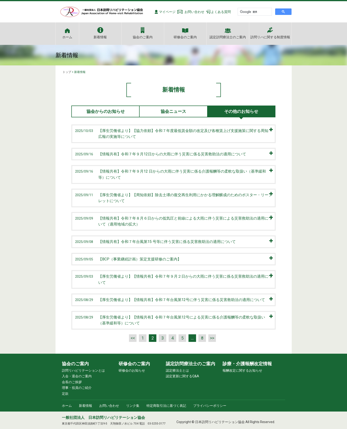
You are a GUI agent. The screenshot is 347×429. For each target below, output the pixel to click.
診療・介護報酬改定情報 (247, 363)
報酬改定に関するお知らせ (242, 370)
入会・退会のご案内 (77, 376)
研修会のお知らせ (132, 370)
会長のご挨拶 (72, 382)
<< (133, 338)
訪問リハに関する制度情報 (270, 37)
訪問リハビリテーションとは (83, 370)
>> (212, 338)
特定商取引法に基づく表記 (166, 406)
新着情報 (100, 37)
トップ (67, 72)
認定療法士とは (177, 370)
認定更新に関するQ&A (182, 376)
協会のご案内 (143, 37)
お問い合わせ (194, 12)
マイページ (167, 12)
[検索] (254, 12)
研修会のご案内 (185, 37)
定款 (65, 393)
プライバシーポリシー (209, 406)
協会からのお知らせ (105, 111)
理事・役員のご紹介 (77, 388)
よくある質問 (221, 12)
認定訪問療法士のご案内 (228, 37)
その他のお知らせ (241, 111)
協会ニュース (173, 111)
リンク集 (132, 406)
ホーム (67, 37)
